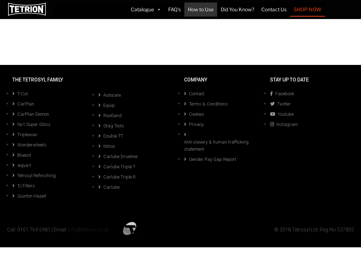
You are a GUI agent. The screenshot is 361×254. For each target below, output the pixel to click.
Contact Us (274, 9)
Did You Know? (237, 9)
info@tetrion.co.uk (88, 229)
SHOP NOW (308, 9)
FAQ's (174, 9)
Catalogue (146, 9)
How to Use (201, 9)
